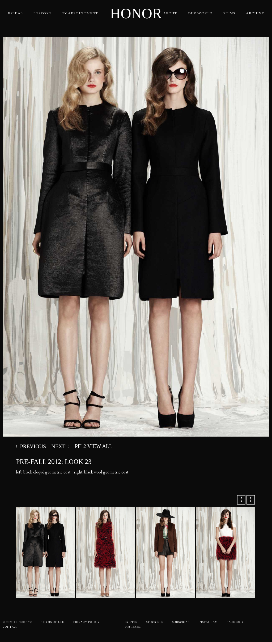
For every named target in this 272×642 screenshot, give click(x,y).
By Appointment (80, 13)
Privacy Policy (86, 622)
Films (229, 13)
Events (131, 622)
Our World (200, 13)
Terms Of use (52, 622)
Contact (10, 627)
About (170, 13)
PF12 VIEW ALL (74, 446)
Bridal (15, 13)
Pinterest (133, 627)
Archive (255, 13)
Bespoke (42, 13)
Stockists (154, 622)
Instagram (208, 622)
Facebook (235, 622)
